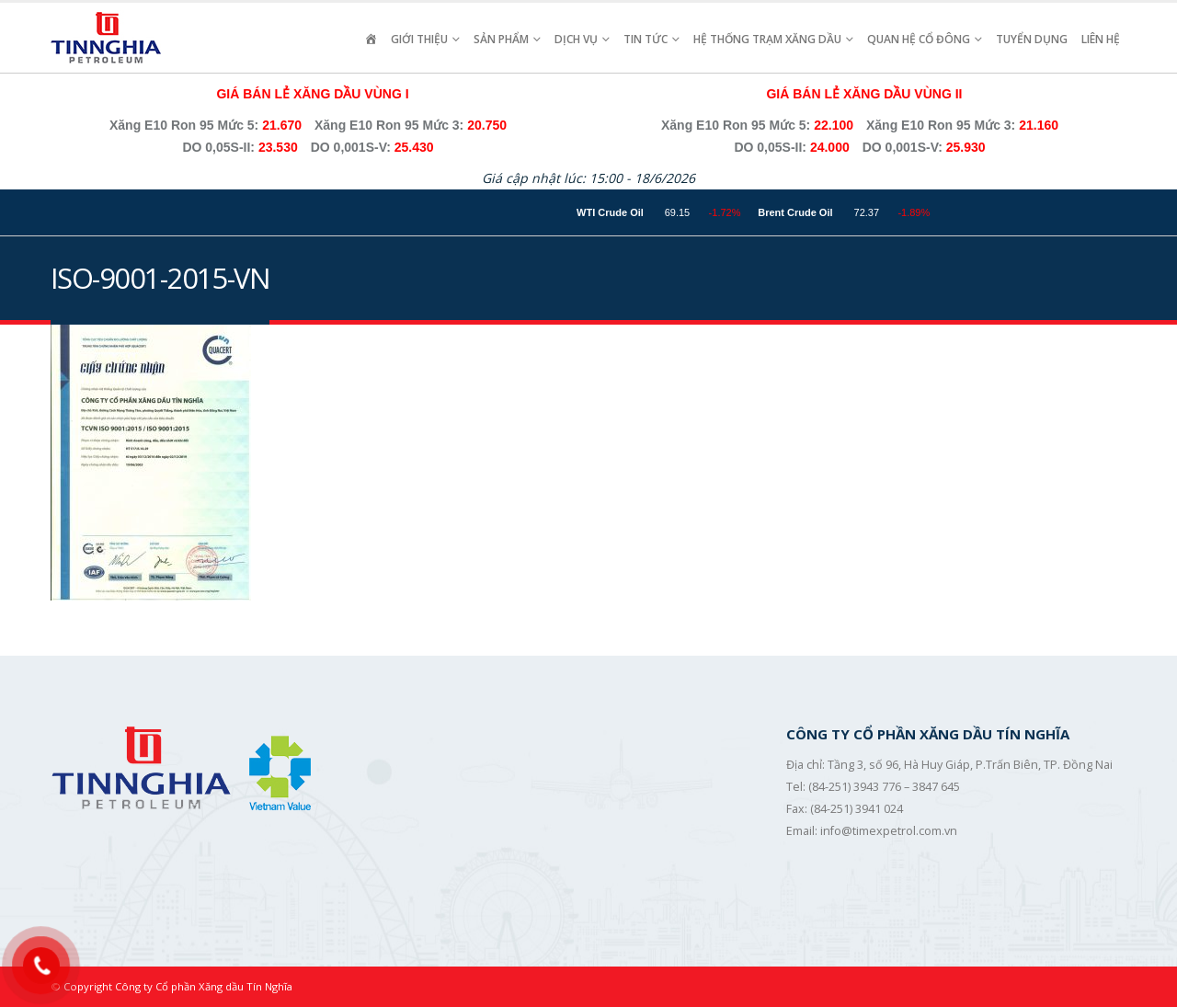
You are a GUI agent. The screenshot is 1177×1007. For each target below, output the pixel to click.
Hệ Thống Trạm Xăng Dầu (767, 39)
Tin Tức (645, 39)
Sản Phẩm (501, 39)
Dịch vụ (576, 39)
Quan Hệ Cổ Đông (918, 39)
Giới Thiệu (419, 39)
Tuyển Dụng (1032, 39)
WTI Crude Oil (647, 212)
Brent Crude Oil (832, 212)
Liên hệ (1100, 39)
